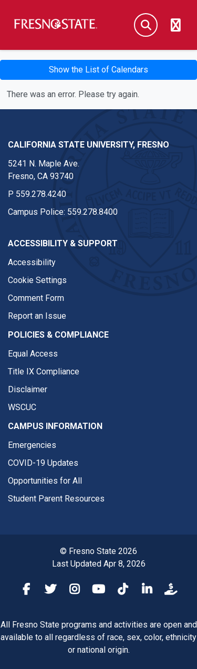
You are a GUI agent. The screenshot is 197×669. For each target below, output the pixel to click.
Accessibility (32, 262)
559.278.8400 (92, 212)
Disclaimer (27, 389)
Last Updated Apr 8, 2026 (99, 564)
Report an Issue (37, 316)
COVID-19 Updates (43, 463)
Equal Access (33, 354)
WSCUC (22, 407)
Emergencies (32, 445)
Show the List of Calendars (98, 70)
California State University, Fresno (88, 145)
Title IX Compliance (43, 372)
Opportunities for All (45, 481)
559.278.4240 (41, 194)
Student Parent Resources (56, 499)
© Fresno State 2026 (98, 551)
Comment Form (36, 298)
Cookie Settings (37, 280)
